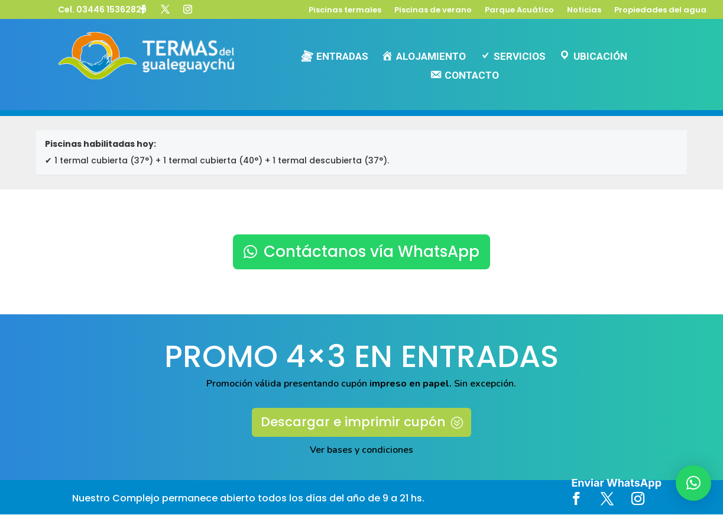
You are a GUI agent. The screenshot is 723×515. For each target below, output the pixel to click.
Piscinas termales (345, 10)
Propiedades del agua (660, 10)
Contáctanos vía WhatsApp (371, 251)
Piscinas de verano (433, 10)
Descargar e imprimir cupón (353, 422)
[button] (693, 483)
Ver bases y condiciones (361, 450)
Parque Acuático (519, 10)
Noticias (584, 10)
